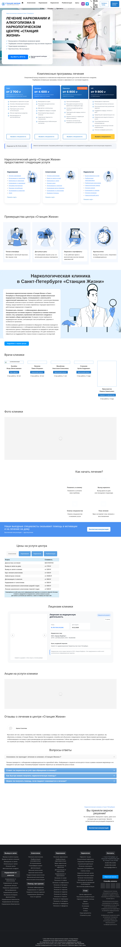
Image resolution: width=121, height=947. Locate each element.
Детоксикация (35, 868)
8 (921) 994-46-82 (95, 7)
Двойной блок (10, 897)
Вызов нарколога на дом (92, 175)
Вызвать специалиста (18, 136)
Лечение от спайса (60, 880)
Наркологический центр (92, 195)
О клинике (85, 906)
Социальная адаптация (85, 864)
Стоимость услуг (85, 915)
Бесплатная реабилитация (85, 886)
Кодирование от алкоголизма (55, 190)
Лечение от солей (60, 878)
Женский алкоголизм (35, 870)
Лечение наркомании (15, 175)
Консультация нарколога (85, 859)
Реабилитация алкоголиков (93, 183)
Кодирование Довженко (35, 894)
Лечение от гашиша (60, 887)
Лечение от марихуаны (60, 899)
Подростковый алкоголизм (36, 875)
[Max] (108, 871)
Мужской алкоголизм (35, 872)
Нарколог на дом (85, 857)
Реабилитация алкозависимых (35, 860)
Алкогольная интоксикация (35, 879)
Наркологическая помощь (92, 185)
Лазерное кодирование (10, 888)
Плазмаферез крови (35, 865)
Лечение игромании (90, 193)
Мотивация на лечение (85, 880)
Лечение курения (90, 188)
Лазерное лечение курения (35, 892)
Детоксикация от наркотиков (17, 178)
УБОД (10, 193)
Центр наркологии (85, 894)
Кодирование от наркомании (17, 183)
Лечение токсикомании (85, 878)
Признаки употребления (16, 188)
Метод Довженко (10, 890)
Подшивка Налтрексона (15, 185)
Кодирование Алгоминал (10, 902)
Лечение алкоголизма (53, 175)
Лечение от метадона (60, 901)
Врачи (85, 901)
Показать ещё (12, 197)
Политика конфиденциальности (43, 945)
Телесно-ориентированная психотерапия (85, 883)
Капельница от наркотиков (16, 180)
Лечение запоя (51, 183)
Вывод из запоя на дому (54, 178)
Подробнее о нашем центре (16, 343)
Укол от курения (35, 897)
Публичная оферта (73, 945)
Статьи (85, 910)
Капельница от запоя (53, 180)
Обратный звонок (110, 877)
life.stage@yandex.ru (110, 867)
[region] (60, 37)
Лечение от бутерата (60, 885)
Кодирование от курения (92, 190)
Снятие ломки (85, 871)
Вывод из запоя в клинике (10, 859)
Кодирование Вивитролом (10, 904)
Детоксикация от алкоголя (54, 185)
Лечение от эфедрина (60, 906)
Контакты (85, 903)
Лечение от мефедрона (60, 903)
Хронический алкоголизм (35, 877)
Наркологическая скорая (85, 875)
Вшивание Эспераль (53, 193)
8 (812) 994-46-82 (110, 865)
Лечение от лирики (60, 896)
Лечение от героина (60, 889)
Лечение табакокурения (36, 887)
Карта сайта (82, 945)
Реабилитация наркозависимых (60, 860)
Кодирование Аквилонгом (10, 899)
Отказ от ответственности (60, 945)
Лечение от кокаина (60, 894)
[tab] (12, 553)
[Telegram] (112, 871)
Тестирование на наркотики (17, 190)
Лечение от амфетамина (60, 882)
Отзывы (85, 908)
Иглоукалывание (35, 863)
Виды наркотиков (60, 863)
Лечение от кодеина (60, 892)
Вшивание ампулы (10, 885)
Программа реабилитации (85, 897)
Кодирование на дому (10, 883)
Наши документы (85, 913)
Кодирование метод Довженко (55, 188)
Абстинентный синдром (10, 868)
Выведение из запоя (10, 861)
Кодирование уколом (10, 892)
